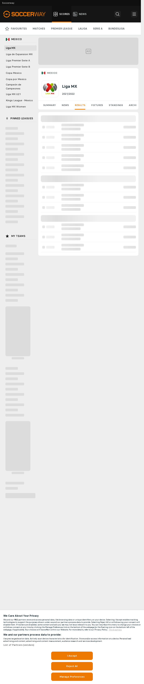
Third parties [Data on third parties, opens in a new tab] (115, 630)
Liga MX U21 (13, 94)
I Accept (72, 655)
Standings (116, 105)
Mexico (52, 72)
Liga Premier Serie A (18, 60)
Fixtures (97, 105)
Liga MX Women (16, 106)
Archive (134, 105)
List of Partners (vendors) (18, 644)
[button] (117, 14)
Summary (49, 105)
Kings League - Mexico (19, 100)
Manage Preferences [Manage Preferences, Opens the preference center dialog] (72, 676)
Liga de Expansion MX (19, 54)
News (65, 105)
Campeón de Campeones (13, 86)
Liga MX (10, 48)
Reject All (72, 666)
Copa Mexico (14, 73)
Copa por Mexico (16, 79)
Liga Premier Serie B (18, 66)
